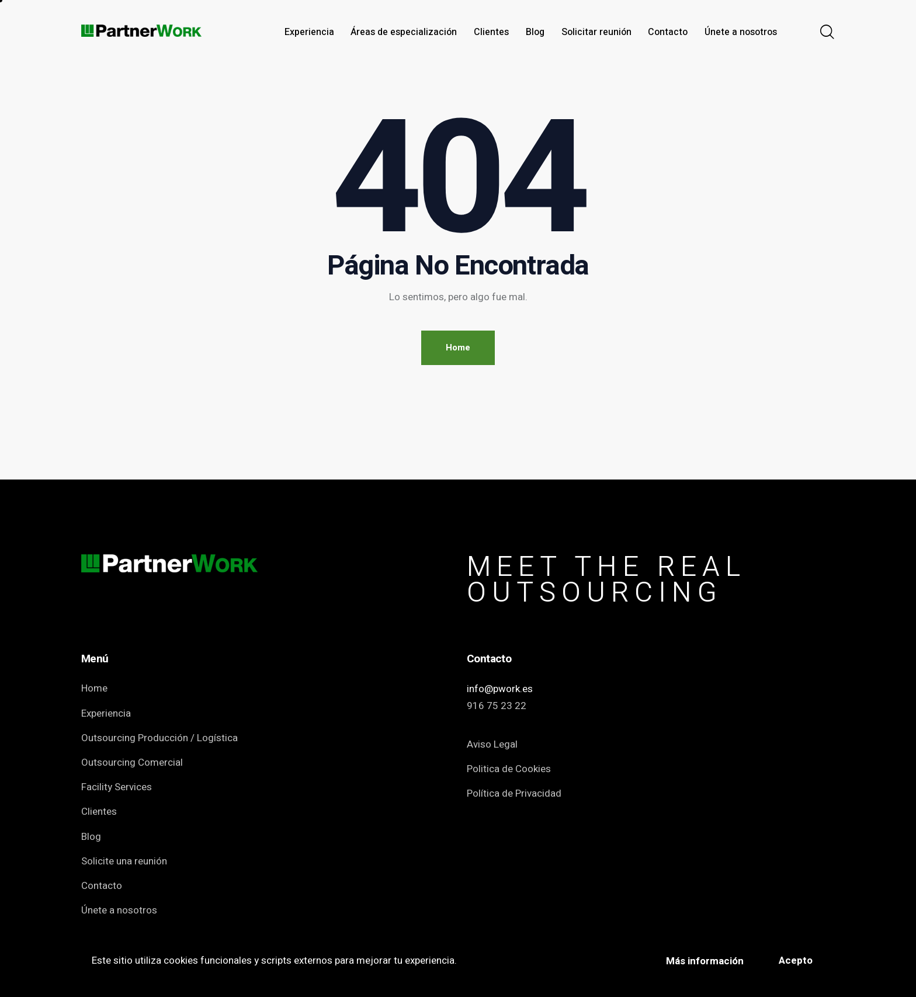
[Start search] (827, 32)
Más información (705, 961)
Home (458, 347)
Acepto (796, 960)
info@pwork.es (500, 689)
